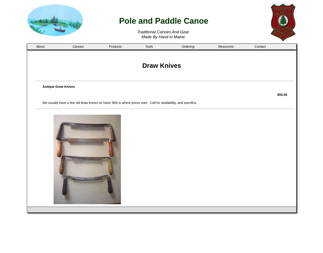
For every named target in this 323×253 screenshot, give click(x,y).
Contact (260, 46)
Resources (226, 46)
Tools (149, 46)
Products (115, 46)
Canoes (78, 46)
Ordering (188, 46)
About (40, 46)
